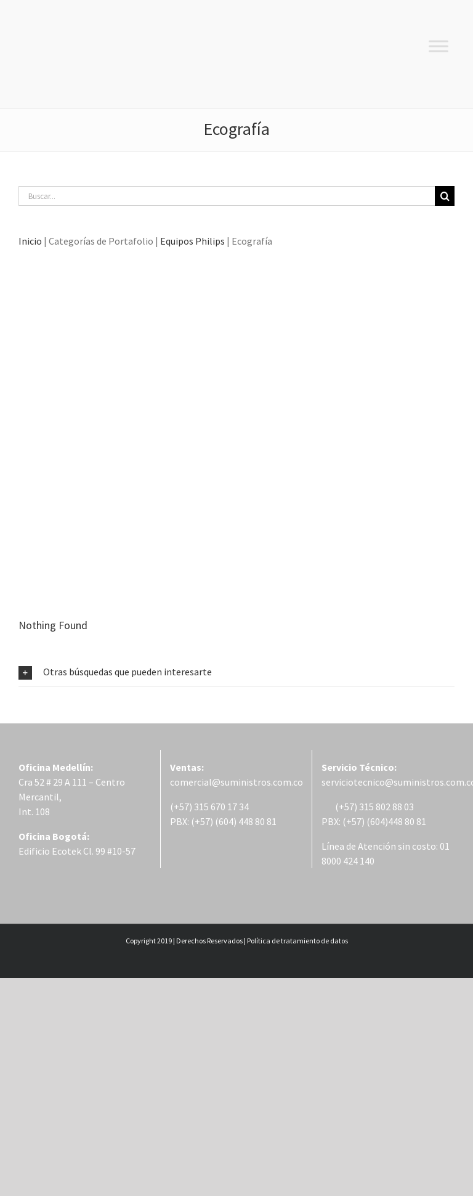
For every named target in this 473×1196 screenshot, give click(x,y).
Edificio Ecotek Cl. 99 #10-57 (76, 851)
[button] (236, 672)
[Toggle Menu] (438, 46)
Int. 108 (34, 811)
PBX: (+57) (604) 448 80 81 (223, 821)
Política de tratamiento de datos (297, 940)
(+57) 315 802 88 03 (367, 806)
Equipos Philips (192, 241)
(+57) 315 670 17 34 (209, 806)
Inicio (30, 241)
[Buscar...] (226, 196)
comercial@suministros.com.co (236, 782)
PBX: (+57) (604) (354, 821)
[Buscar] (445, 196)
